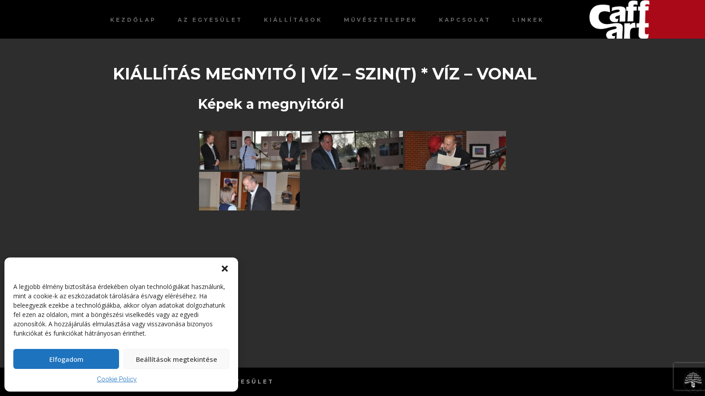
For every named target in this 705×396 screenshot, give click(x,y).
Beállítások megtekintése (176, 359)
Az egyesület (210, 19)
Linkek (528, 19)
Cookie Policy (117, 379)
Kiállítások (293, 19)
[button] (224, 268)
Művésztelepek (381, 19)
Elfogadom (66, 359)
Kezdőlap (133, 19)
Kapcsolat (465, 19)
